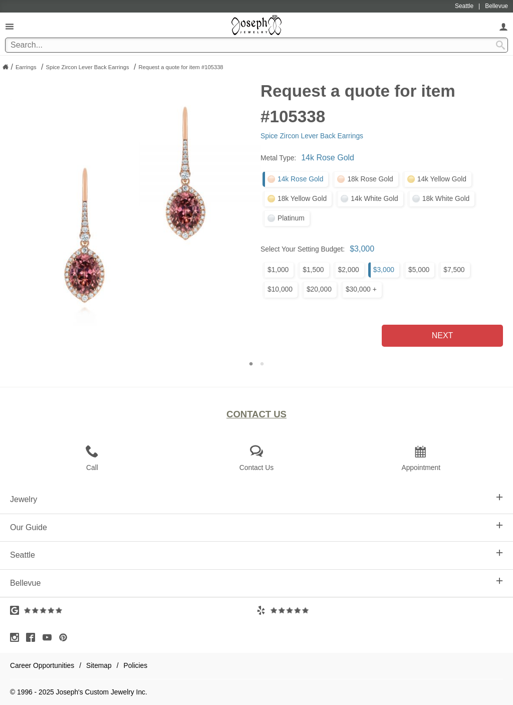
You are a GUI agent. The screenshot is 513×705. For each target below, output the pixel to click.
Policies (136, 665)
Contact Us (256, 414)
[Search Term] (256, 45)
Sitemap (99, 665)
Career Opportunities (42, 665)
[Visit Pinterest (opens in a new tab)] (66, 637)
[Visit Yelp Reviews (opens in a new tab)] (379, 610)
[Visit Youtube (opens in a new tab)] (50, 637)
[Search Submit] (500, 45)
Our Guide (256, 527)
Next (442, 335)
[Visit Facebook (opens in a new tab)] (33, 637)
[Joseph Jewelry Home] (6, 67)
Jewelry (256, 499)
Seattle (256, 554)
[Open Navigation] (9, 26)
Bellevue (256, 582)
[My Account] (503, 26)
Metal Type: (278, 158)
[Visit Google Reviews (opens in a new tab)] (133, 610)
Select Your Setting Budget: (303, 249)
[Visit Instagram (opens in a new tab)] (17, 637)
